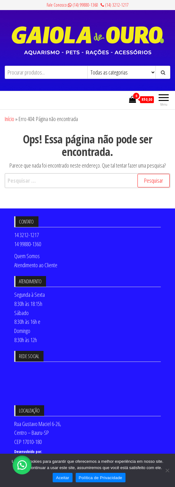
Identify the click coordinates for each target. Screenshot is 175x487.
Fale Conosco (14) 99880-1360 (72, 5)
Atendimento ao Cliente (35, 265)
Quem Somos (27, 256)
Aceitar (62, 477)
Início (9, 119)
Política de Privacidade (100, 477)
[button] (22, 465)
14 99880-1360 (27, 244)
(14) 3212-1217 (115, 5)
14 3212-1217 (26, 235)
